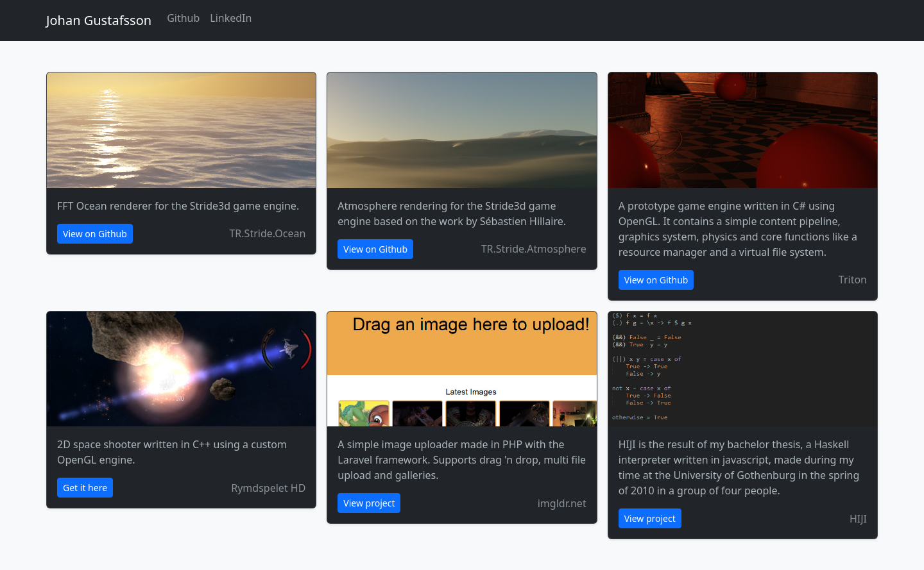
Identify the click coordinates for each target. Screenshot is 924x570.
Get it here (85, 488)
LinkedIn (231, 18)
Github (183, 18)
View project (369, 503)
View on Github (95, 234)
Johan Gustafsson (98, 20)
